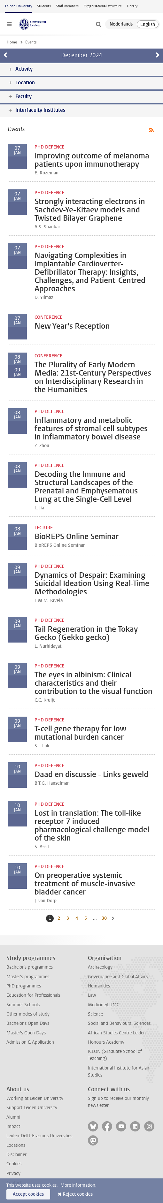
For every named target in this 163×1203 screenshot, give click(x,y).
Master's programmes (27, 977)
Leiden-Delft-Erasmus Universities (39, 1136)
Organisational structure (103, 6)
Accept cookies (28, 1194)
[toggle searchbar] (98, 24)
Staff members (67, 6)
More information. (78, 1185)
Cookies (13, 1164)
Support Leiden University (31, 1108)
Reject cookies (78, 1194)
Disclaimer (16, 1155)
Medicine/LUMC (103, 1005)
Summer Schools (23, 1005)
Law (92, 995)
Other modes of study (28, 1014)
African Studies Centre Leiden (117, 1033)
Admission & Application (30, 1042)
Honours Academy (106, 1042)
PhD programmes (23, 986)
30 (105, 918)
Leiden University (18, 6)
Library (132, 6)
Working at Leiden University (34, 1098)
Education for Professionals (33, 995)
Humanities (99, 986)
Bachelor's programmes (29, 967)
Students (44, 6)
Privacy (13, 1173)
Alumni (13, 1117)
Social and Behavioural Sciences (119, 1023)
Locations (15, 1145)
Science (95, 1014)
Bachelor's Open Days (27, 1023)
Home (12, 42)
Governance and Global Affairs (118, 977)
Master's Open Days (26, 1033)
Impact (13, 1126)
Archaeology (100, 967)
